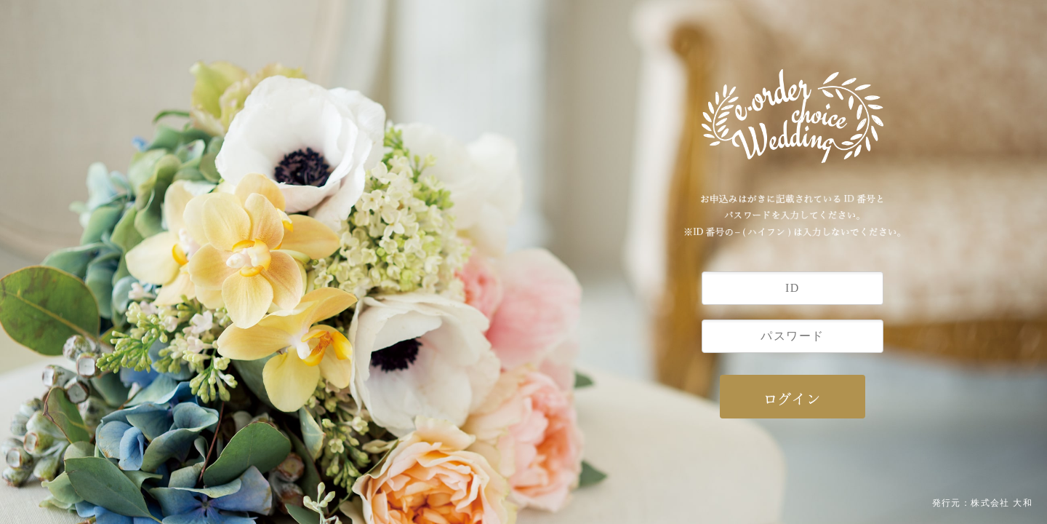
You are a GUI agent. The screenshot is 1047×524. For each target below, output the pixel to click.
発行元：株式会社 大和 (982, 503)
